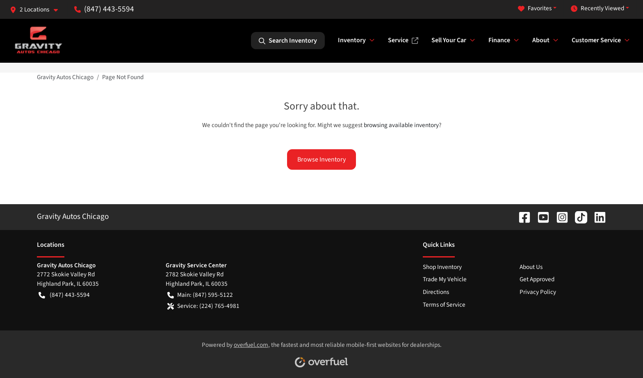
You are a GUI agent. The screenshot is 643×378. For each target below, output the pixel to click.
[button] (37, 10)
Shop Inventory (442, 266)
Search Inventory (288, 41)
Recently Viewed (597, 8)
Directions (436, 291)
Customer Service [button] (596, 40)
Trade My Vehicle (445, 279)
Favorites (535, 8)
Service (403, 40)
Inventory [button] (352, 40)
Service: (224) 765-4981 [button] (203, 306)
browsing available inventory (401, 125)
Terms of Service (444, 304)
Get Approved (537, 279)
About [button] (541, 40)
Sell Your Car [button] (448, 40)
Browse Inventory (321, 159)
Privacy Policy (538, 291)
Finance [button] (499, 40)
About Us (531, 266)
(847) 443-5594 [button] (104, 9)
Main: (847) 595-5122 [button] (200, 295)
